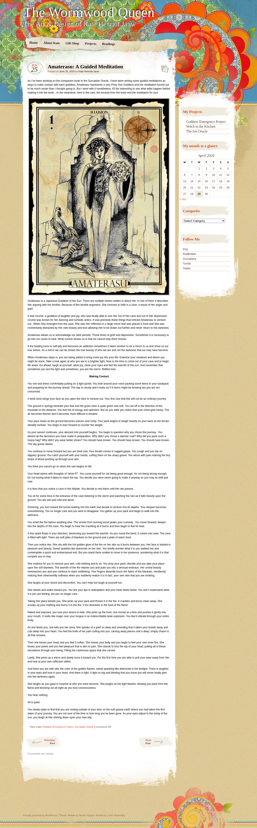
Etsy (185, 249)
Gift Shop (72, 43)
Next (159, 741)
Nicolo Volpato (86, 815)
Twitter (187, 268)
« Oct (183, 199)
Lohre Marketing (116, 815)
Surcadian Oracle (84, 727)
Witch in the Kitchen (200, 126)
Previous (40, 741)
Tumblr (187, 263)
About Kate (51, 43)
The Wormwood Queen (89, 12)
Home (33, 42)
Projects (90, 44)
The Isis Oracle (197, 131)
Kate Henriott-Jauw (89, 71)
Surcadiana (189, 258)
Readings (108, 44)
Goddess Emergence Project (58, 727)
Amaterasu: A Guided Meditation (164, 68)
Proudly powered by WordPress (40, 815)
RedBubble (189, 254)
